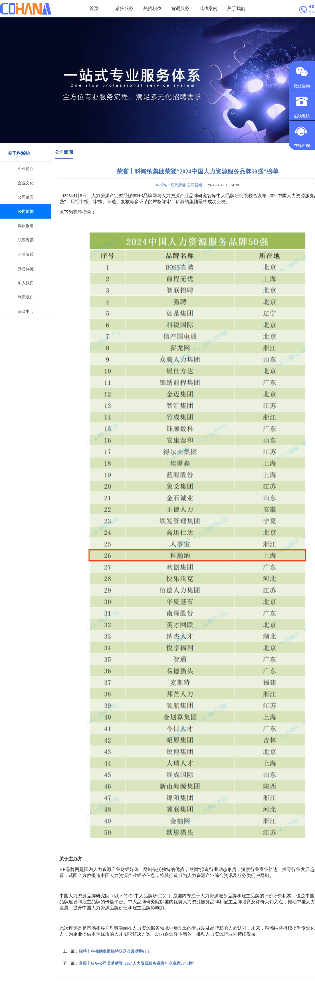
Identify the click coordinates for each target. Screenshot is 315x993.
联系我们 (26, 297)
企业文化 (26, 183)
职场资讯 (26, 240)
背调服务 (180, 8)
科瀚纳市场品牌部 (171, 185)
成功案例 (208, 8)
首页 (93, 8)
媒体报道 (26, 225)
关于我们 (236, 8)
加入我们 (26, 283)
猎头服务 (124, 8)
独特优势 (26, 268)
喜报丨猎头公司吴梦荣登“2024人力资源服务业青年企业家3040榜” (137, 963)
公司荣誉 (26, 197)
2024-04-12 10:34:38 (221, 185)
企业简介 (26, 168)
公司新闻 (26, 211)
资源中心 (26, 311)
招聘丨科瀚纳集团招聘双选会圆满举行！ (115, 951)
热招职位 (152, 8)
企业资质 (26, 254)
